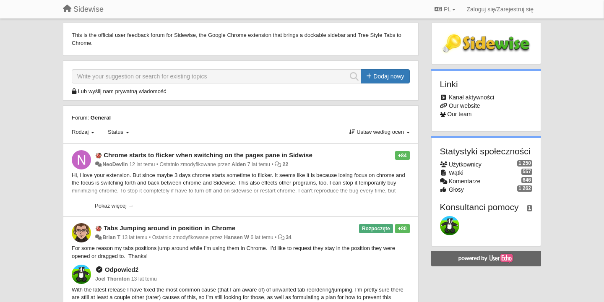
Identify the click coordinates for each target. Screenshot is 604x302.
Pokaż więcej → (114, 206)
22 (286, 164)
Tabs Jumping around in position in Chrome (169, 228)
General (101, 118)
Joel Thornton (112, 279)
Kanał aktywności (471, 97)
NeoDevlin (115, 164)
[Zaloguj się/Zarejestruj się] (500, 9)
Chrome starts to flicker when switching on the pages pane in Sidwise (208, 155)
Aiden (239, 164)
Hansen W (236, 237)
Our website (464, 105)
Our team (459, 114)
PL (445, 9)
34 (289, 237)
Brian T (111, 237)
